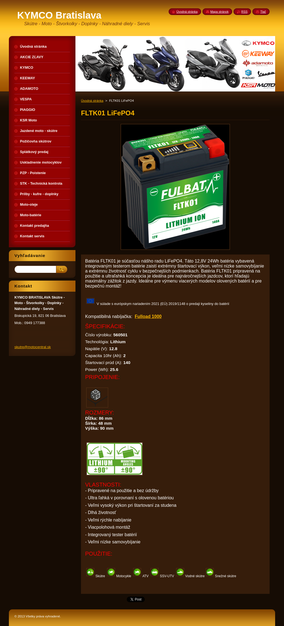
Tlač (263, 11)
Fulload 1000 (148, 316)
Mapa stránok (219, 11)
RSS (244, 11)
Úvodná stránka (92, 100)
